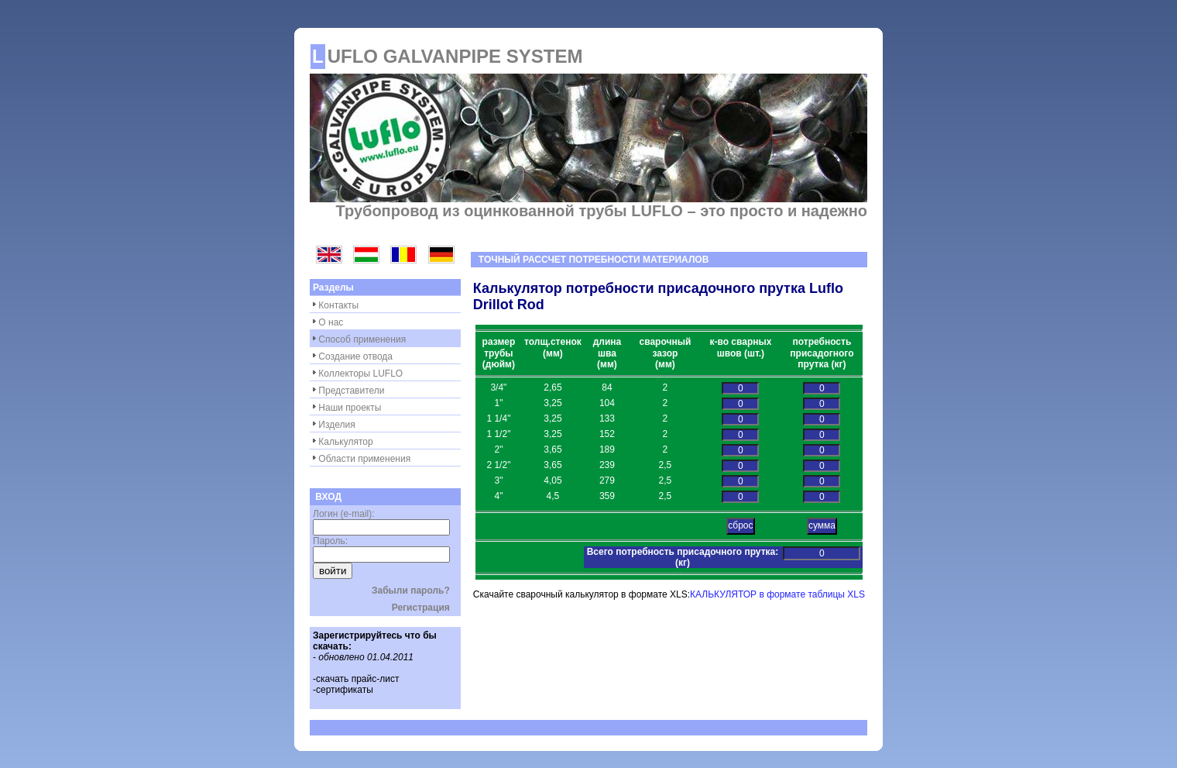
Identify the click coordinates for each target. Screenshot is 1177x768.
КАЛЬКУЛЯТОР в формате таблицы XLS (777, 594)
